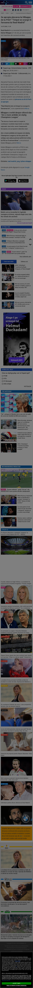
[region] (16, 970)
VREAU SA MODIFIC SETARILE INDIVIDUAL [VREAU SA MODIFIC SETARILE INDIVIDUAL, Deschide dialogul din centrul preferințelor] (16, 985)
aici (16, 966)
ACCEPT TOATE (16, 983)
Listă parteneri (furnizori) (6, 980)
